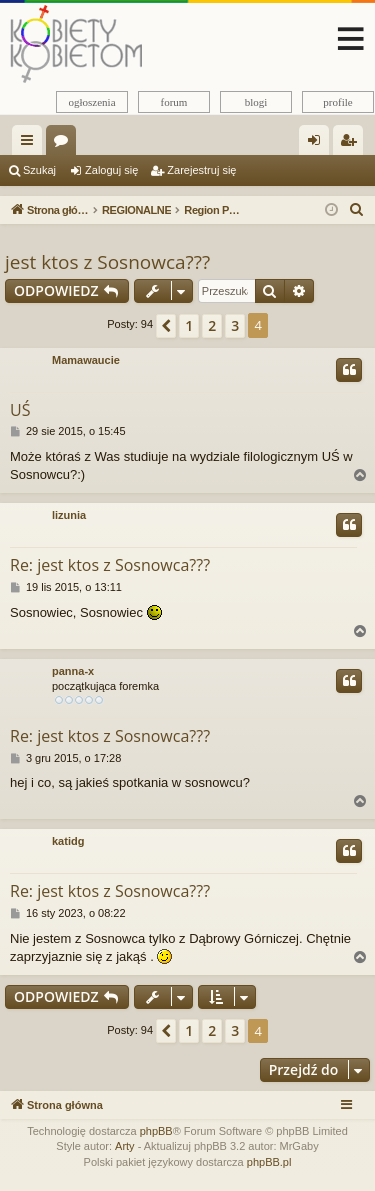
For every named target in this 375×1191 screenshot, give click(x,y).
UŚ (20, 410)
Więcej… (31, 144)
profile (337, 102)
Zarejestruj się (201, 170)
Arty (125, 1146)
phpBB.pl (269, 1162)
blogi (256, 102)
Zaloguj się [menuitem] (318, 144)
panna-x (73, 671)
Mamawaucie (86, 360)
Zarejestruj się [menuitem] (352, 144)
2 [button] (212, 325)
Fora (65, 144)
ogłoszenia (91, 102)
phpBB (156, 1131)
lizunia (69, 515)
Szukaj (39, 170)
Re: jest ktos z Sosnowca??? (110, 565)
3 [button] (235, 325)
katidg (68, 841)
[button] (166, 326)
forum (174, 102)
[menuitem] (357, 210)
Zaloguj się (111, 170)
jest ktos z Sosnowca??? (107, 262)
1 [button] (189, 325)
